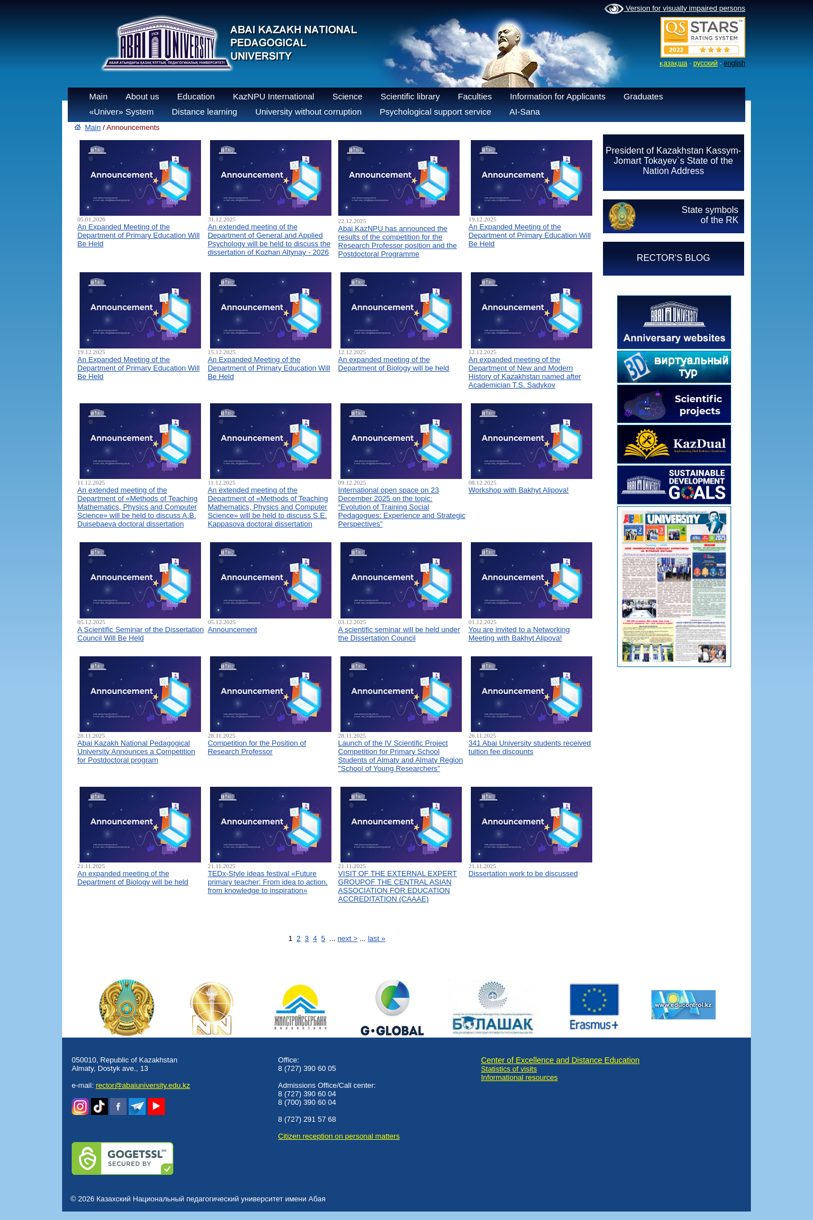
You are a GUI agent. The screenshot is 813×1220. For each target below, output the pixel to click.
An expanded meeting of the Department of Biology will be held (393, 363)
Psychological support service (436, 111)
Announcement (232, 629)
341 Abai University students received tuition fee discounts (530, 747)
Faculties (475, 96)
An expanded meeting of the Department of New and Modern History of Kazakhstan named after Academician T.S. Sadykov (525, 372)
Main (98, 96)
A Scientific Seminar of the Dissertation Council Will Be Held (140, 633)
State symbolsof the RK (709, 215)
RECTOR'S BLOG (673, 258)
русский (705, 63)
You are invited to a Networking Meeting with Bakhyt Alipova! (519, 633)
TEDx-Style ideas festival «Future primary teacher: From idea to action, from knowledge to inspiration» (267, 882)
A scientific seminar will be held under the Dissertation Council (399, 633)
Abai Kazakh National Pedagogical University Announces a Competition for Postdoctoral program (136, 751)
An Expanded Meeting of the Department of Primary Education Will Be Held (138, 235)
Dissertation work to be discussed (523, 873)
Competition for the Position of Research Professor (257, 747)
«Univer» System (121, 111)
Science (347, 96)
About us (142, 96)
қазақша (673, 63)
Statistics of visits (509, 1069)
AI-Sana (524, 111)
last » (376, 938)
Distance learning (204, 111)
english (734, 63)
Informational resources (519, 1077)
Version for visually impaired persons (674, 9)
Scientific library (410, 96)
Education (196, 96)
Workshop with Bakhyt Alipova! (519, 490)
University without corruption (308, 111)
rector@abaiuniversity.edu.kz (143, 1085)
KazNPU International (273, 96)
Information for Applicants (557, 96)
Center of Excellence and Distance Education (560, 1060)
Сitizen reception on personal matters (339, 1136)
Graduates (643, 96)
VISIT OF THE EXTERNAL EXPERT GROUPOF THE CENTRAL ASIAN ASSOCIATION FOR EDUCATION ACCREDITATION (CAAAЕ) (397, 886)
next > (348, 938)
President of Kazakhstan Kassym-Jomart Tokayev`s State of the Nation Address (673, 161)
